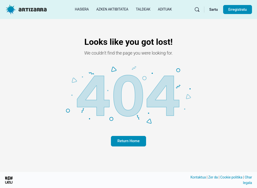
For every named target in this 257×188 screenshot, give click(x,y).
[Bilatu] (197, 10)
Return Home (128, 141)
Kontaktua (198, 177)
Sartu (213, 10)
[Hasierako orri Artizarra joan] (26, 9)
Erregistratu (237, 10)
